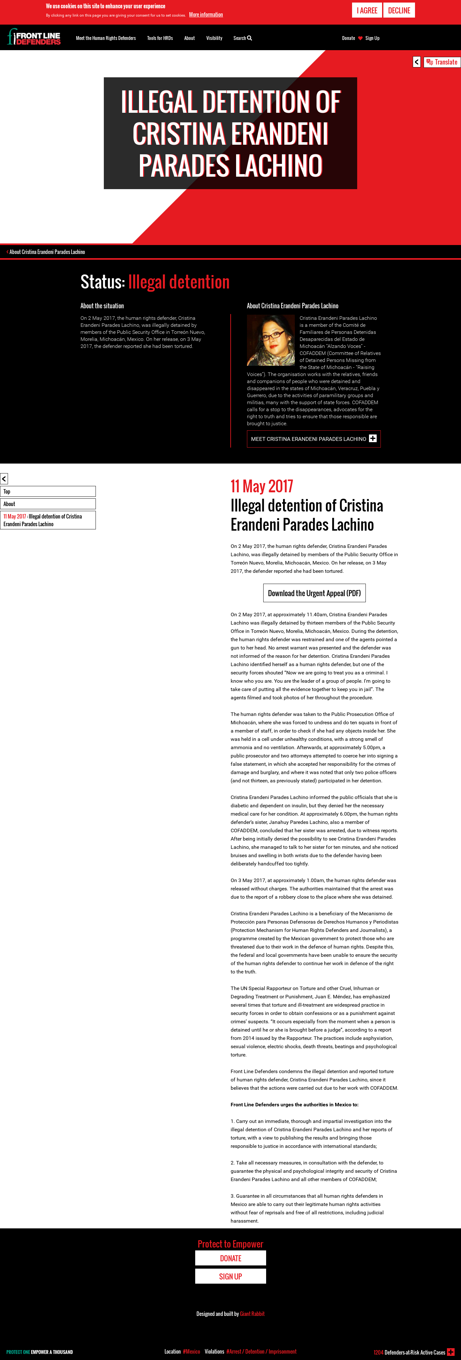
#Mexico (191, 1351)
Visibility (214, 38)
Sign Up (372, 38)
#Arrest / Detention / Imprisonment (261, 1351)
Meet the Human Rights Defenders (106, 38)
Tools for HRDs (160, 38)
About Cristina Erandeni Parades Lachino (48, 252)
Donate (348, 38)
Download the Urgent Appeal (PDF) (314, 593)
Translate (446, 61)
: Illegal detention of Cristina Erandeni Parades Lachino (43, 520)
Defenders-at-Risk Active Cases (409, 1352)
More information (206, 14)
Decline (399, 10)
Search (243, 37)
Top (7, 492)
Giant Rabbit (252, 1314)
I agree (367, 10)
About (9, 504)
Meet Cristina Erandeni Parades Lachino (308, 439)
